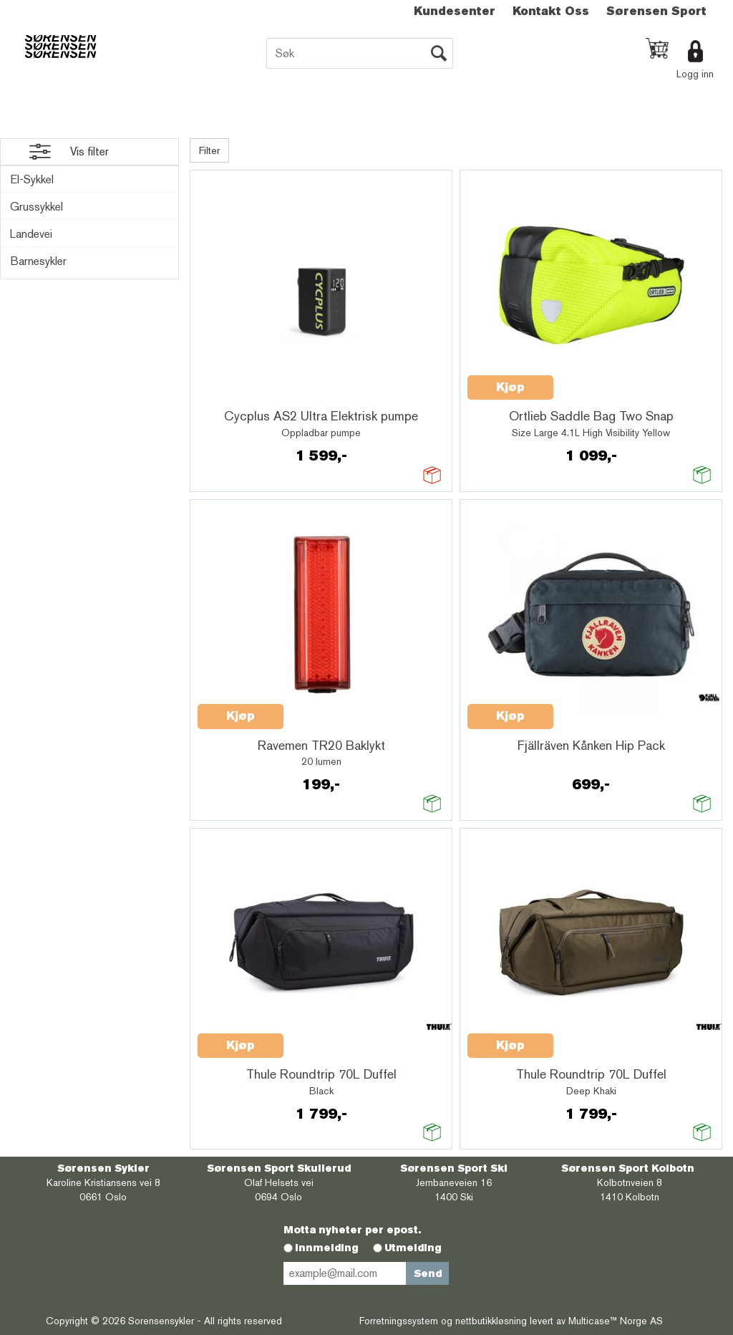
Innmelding (327, 1247)
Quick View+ (235, 395)
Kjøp (510, 387)
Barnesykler (38, 261)
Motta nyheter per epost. (352, 1229)
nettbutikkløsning (491, 1320)
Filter (209, 150)
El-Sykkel (32, 179)
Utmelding (413, 1247)
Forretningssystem (398, 1320)
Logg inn (695, 73)
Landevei (31, 234)
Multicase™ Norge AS (615, 1320)
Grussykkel (36, 206)
